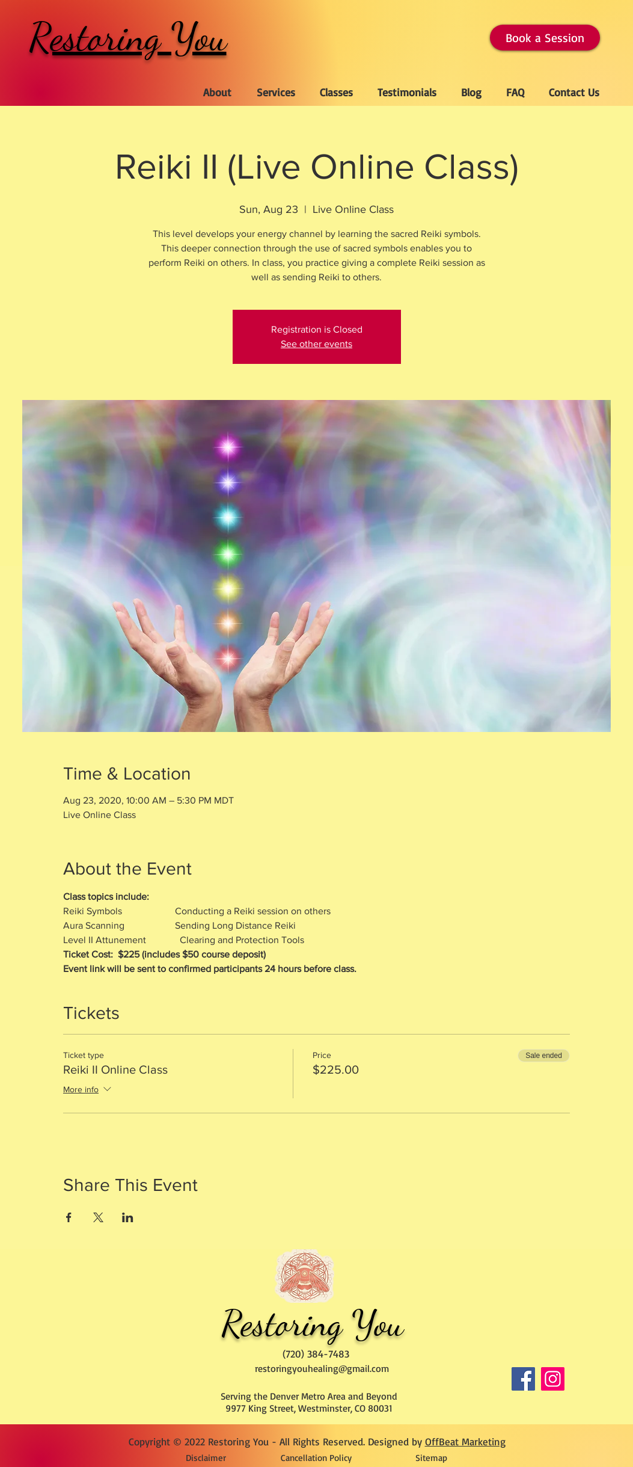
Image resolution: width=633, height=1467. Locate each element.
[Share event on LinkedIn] (127, 1217)
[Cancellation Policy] (316, 1457)
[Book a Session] (545, 38)
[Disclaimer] (206, 1457)
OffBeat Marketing (465, 1441)
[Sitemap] (431, 1457)
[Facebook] (523, 1379)
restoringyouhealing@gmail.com (322, 1368)
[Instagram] (552, 1379)
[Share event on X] (98, 1217)
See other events (316, 344)
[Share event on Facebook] (69, 1217)
